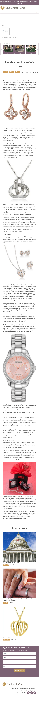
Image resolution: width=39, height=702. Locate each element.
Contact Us (19, 692)
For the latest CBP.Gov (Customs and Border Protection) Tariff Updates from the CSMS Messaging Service (18, 1)
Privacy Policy (24, 692)
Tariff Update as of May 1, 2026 (11, 562)
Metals (5, 602)
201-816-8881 (24, 690)
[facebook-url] (28, 692)
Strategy (11, 71)
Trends (17, 71)
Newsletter (6, 564)
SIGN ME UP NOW (19, 670)
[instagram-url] (31, 692)
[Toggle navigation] (2, 12)
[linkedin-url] (34, 692)
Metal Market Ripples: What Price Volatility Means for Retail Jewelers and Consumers (18, 599)
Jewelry (5, 71)
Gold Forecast (6, 637)
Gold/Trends (6, 639)
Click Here (19, 3)
